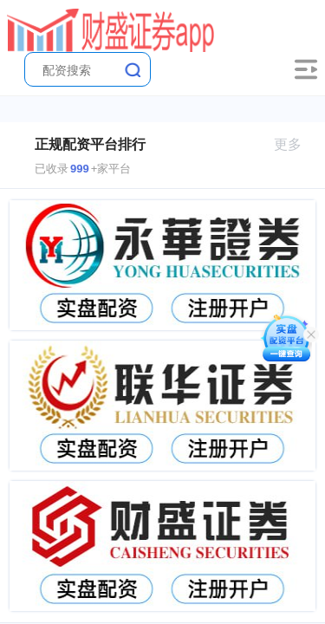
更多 (295, 144)
